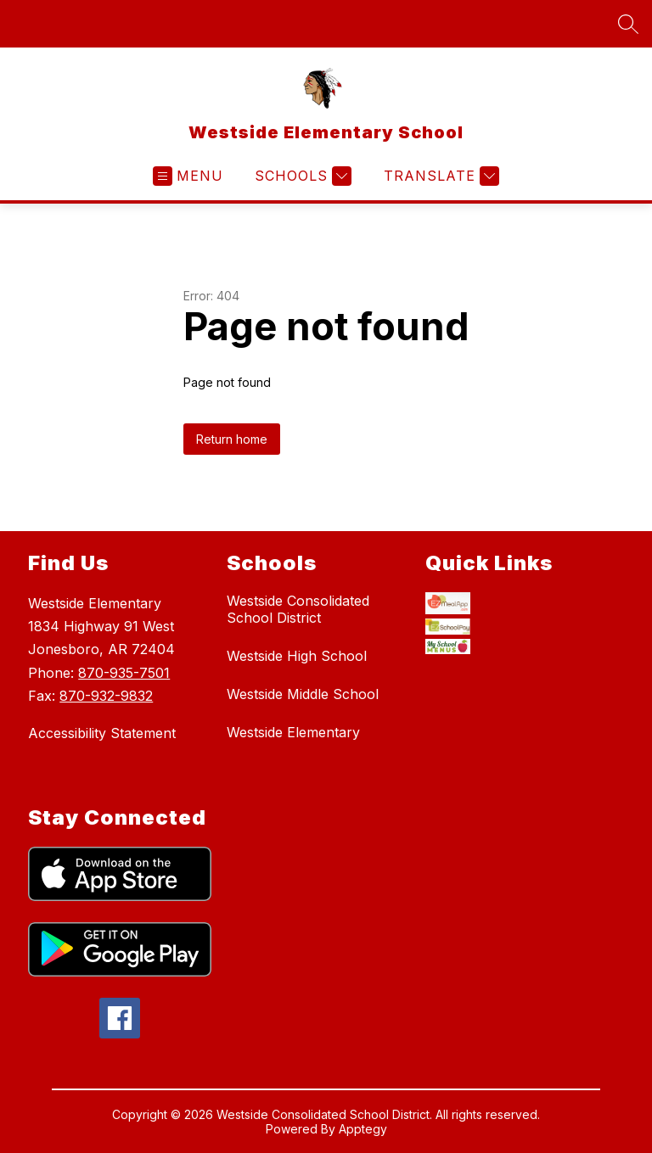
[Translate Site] (439, 176)
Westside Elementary (293, 732)
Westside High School (297, 655)
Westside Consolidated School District (298, 609)
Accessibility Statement (102, 733)
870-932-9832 (106, 695)
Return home (231, 439)
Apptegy (363, 1131)
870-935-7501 (124, 672)
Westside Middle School (303, 694)
